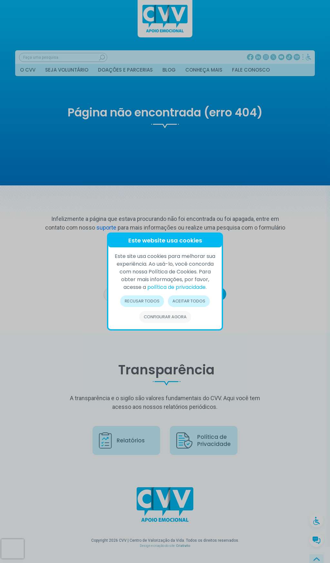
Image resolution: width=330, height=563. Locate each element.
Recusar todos (142, 301)
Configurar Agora (165, 317)
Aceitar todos (188, 301)
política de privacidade (176, 287)
